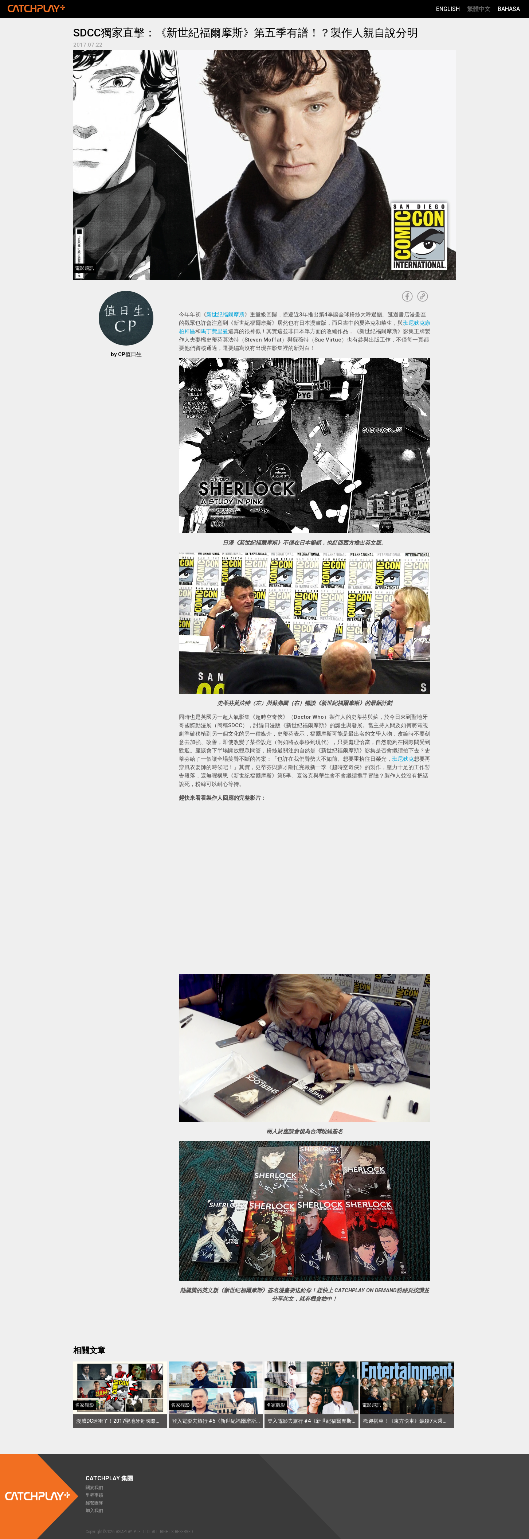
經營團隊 (94, 1502)
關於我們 (94, 1487)
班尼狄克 (403, 759)
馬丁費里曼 (214, 331)
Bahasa (509, 8)
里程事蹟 (94, 1495)
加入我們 (94, 1510)
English (448, 8)
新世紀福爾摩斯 (225, 314)
